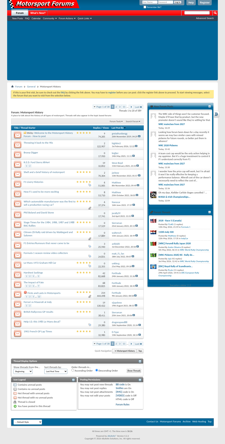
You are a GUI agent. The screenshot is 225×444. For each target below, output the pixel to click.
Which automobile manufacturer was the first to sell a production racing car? (50, 203)
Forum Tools (115, 121)
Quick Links (83, 18)
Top (140, 351)
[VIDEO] (120, 395)
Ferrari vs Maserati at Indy (38, 301)
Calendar (36, 18)
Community (48, 18)
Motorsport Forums (170, 421)
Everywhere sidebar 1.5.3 (180, 285)
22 (39, 296)
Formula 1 (185, 227)
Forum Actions (66, 18)
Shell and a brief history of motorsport (44, 172)
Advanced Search (205, 18)
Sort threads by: (52, 367)
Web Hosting (199, 421)
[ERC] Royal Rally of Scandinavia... (175, 266)
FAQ (27, 18)
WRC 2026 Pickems (168, 145)
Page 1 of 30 (103, 106)
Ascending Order (82, 370)
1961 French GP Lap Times (38, 331)
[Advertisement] (112, 51)
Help (191, 2)
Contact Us (152, 421)
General (31, 86)
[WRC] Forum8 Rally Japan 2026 (174, 243)
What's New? (38, 13)
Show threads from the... (26, 367)
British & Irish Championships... (174, 196)
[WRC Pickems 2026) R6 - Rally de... (176, 254)
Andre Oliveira (174, 247)
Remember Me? (152, 7)
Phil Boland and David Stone (39, 212)
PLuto (170, 270)
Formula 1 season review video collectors (46, 252)
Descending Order (106, 370)
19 (104, 163)
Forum (19, 13)
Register (205, 2)
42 (104, 273)
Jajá (169, 258)
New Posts (17, 18)
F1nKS (170, 224)
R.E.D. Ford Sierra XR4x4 (37, 162)
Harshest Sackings (33, 272)
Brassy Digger (31, 152)
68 (104, 283)
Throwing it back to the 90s (38, 142)
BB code (120, 384)
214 (103, 292)
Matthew (172, 235)
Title (16, 127)
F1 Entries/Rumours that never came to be (46, 243)
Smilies (120, 388)
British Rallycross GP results (38, 311)
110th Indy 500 (166, 232)
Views (106, 127)
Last (138, 106)
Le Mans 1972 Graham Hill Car (40, 262)
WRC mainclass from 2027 (171, 124)
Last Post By (118, 127)
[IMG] (119, 391)
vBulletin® (112, 436)
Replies (97, 127)
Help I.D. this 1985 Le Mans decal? (42, 321)
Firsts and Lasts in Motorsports (44, 293)
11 (124, 106)
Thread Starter (28, 127)
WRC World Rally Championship (194, 250)
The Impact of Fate (34, 282)
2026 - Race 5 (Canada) (170, 220)
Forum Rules (122, 404)
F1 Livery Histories (33, 181)
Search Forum (132, 121)
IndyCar (184, 238)
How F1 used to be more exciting (41, 191)
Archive (186, 421)
